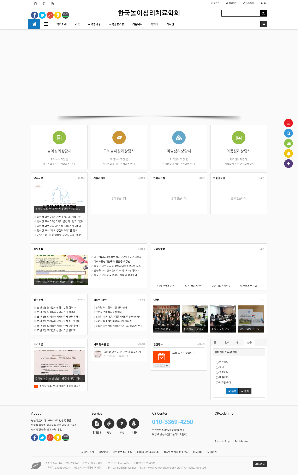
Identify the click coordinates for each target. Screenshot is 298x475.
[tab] (239, 352)
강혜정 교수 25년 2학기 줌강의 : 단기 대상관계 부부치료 (59, 221)
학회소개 (61, 24)
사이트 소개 (87, 452)
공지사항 (38, 178)
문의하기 (212, 452)
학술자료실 (219, 178)
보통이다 (222, 372)
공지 (216, 342)
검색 (227, 342)
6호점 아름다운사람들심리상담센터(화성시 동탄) (119, 317)
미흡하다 (222, 377)
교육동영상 (159, 249)
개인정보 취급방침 (122, 452)
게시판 (170, 24)
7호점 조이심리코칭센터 (108, 312)
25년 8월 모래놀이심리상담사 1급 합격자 (57, 317)
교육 (77, 24)
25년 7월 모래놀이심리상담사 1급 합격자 (57, 321)
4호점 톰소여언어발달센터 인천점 (113, 321)
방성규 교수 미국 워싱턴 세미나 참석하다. (114, 275)
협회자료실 (159, 178)
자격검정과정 (116, 24)
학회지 (154, 24)
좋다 (220, 367)
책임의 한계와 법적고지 (175, 452)
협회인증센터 (101, 300)
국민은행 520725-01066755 (168, 430)
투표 (232, 391)
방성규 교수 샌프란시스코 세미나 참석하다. (115, 270)
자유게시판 (99, 178)
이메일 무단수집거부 (148, 452)
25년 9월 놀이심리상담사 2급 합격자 (55, 307)
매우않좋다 (223, 382)
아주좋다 (222, 362)
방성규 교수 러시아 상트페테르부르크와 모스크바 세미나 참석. (118, 266)
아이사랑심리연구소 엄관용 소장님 (110, 261)
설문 (249, 342)
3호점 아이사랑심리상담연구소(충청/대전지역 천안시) (119, 326)
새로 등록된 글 (101, 344)
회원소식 (38, 249)
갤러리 (156, 300)
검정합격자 (39, 300)
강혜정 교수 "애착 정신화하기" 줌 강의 (56, 230)
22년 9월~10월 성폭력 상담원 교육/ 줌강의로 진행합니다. (59, 235)
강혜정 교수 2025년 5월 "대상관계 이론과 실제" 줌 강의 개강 (59, 226)
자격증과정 (94, 24)
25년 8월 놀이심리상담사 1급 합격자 (55, 312)
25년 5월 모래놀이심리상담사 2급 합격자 (57, 326)
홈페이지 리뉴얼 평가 (226, 352)
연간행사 (158, 344)
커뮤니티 (137, 24)
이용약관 (103, 452)
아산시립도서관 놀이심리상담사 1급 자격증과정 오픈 (118, 257)
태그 (238, 342)
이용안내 (197, 452)
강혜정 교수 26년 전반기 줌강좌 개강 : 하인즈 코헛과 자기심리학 (59, 217)
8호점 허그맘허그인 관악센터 (110, 307)
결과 (245, 391)
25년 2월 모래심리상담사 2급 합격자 (55, 330)
